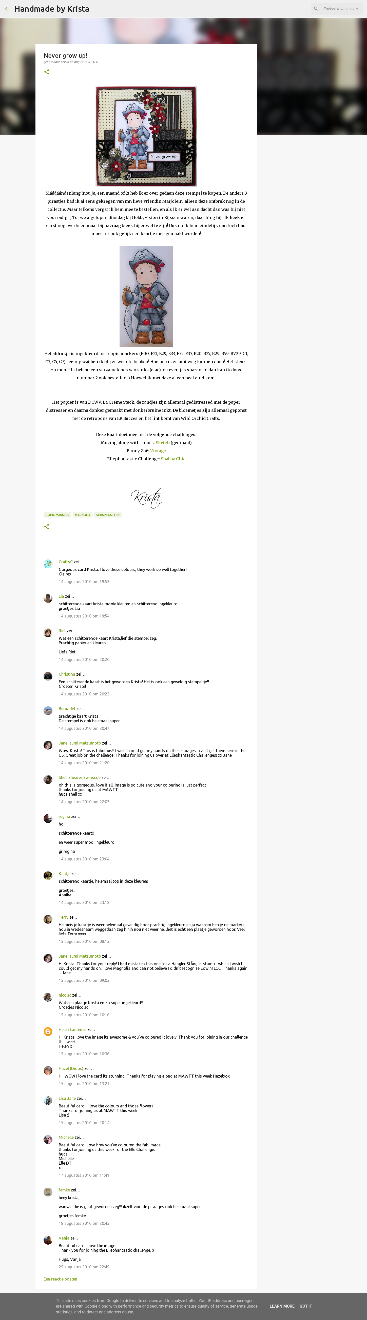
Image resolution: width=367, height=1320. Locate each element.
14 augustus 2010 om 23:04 (84, 859)
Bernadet (67, 708)
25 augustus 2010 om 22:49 (84, 1267)
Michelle (66, 1137)
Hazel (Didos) (71, 1068)
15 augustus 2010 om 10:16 (84, 1015)
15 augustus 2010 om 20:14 (84, 1122)
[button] (47, 72)
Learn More (282, 1306)
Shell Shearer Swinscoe (80, 777)
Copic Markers (57, 515)
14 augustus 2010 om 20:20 (84, 659)
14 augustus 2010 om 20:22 (84, 694)
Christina (67, 674)
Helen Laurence (72, 1029)
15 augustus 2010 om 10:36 (84, 1053)
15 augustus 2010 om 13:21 (84, 1083)
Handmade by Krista (51, 8)
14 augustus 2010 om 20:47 (84, 728)
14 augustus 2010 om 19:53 (84, 581)
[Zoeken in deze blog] (336, 9)
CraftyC (66, 562)
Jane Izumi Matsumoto (80, 743)
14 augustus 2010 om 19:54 (84, 616)
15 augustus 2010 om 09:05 (84, 980)
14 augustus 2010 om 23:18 (84, 902)
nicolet (65, 995)
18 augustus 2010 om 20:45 (84, 1223)
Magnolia (82, 515)
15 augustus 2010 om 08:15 (84, 941)
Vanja (64, 1238)
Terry (63, 917)
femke (64, 1190)
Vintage (158, 450)
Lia (61, 596)
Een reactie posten (60, 1279)
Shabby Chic (173, 458)
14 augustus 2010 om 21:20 (84, 762)
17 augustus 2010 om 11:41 (84, 1175)
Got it (306, 1306)
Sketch (163, 442)
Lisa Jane (67, 1098)
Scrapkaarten (108, 515)
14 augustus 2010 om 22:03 (84, 801)
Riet (62, 630)
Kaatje (64, 873)
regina (64, 816)
